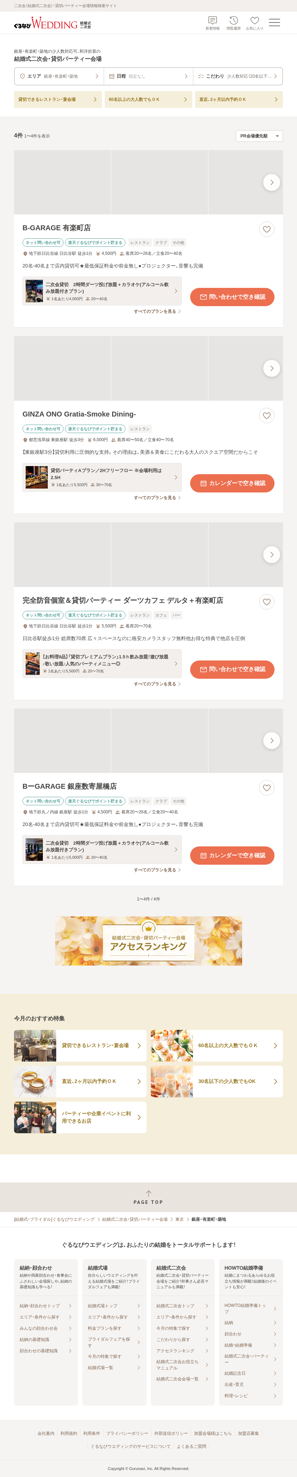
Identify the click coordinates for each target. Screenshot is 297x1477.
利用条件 (91, 1433)
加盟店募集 (248, 1433)
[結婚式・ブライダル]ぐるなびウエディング (54, 1219)
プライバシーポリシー (127, 1433)
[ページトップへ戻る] (148, 1197)
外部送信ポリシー (171, 1433)
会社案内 (46, 1433)
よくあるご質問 (191, 1446)
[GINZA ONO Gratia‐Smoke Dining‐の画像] (148, 368)
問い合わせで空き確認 (232, 297)
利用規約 (68, 1433)
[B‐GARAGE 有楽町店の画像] (148, 182)
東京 (179, 1219)
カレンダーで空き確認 (232, 483)
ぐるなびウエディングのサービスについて (131, 1446)
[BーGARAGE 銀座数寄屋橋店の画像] (148, 741)
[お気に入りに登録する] (267, 229)
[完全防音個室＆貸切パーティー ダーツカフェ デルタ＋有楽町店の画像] (148, 554)
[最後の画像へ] (271, 182)
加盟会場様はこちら (213, 1433)
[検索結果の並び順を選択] (259, 136)
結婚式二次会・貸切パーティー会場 (135, 1219)
